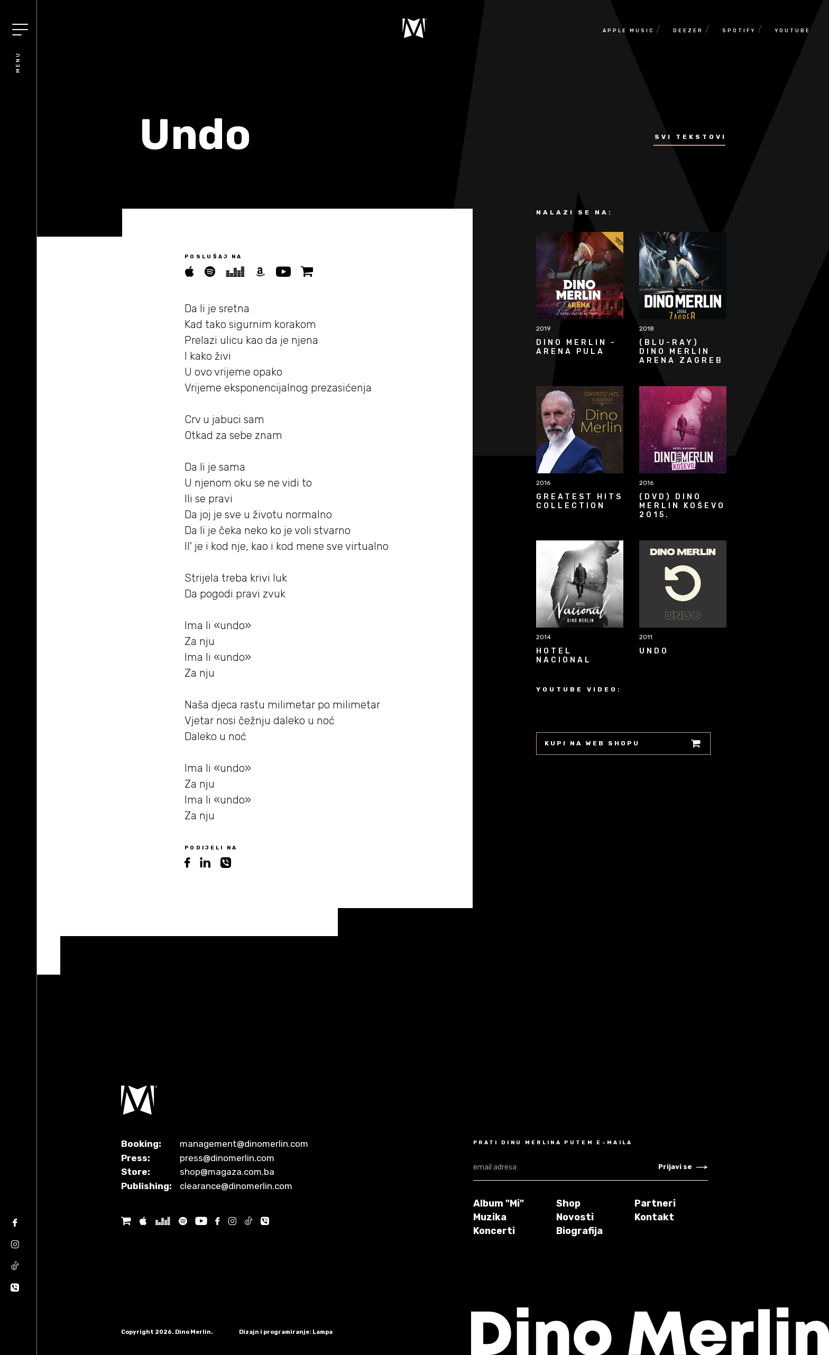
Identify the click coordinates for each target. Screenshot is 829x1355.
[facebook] (192, 863)
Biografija (579, 1231)
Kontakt (654, 1217)
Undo (654, 651)
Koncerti (494, 1231)
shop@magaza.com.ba (227, 1171)
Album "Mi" (498, 1203)
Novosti (575, 1217)
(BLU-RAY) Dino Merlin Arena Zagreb (681, 351)
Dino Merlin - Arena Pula (576, 347)
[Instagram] (15, 1248)
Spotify (739, 30)
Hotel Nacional (564, 656)
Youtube (792, 30)
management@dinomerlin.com (244, 1143)
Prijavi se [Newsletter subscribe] (683, 1167)
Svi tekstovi (690, 137)
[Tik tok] (15, 1270)
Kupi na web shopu (623, 743)
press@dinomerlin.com (227, 1158)
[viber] (229, 863)
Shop (568, 1203)
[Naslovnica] (415, 28)
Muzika (489, 1217)
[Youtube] (201, 1221)
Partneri (655, 1203)
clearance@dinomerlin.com (236, 1186)
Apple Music (628, 30)
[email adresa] (565, 1167)
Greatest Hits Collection (579, 501)
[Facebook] (15, 1226)
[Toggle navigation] (20, 29)
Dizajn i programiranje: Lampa (286, 1332)
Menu (18, 62)
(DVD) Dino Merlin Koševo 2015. (682, 505)
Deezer (688, 30)
